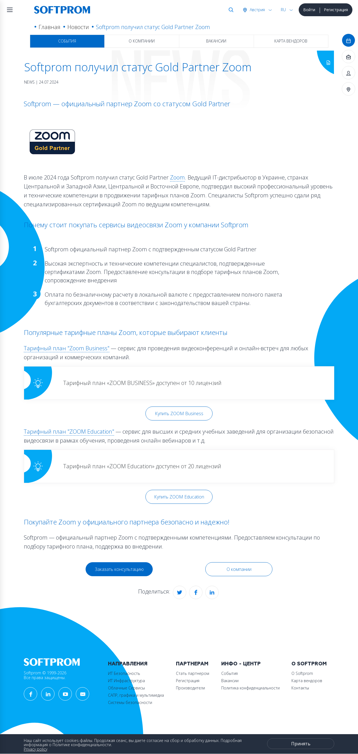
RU (283, 9)
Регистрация (336, 9)
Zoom (177, 177)
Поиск (230, 10)
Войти (309, 9)
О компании (142, 41)
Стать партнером (192, 673)
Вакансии (216, 41)
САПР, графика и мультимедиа (136, 695)
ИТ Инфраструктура (126, 680)
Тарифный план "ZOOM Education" (69, 431)
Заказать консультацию (119, 569)
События (67, 41)
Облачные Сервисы (126, 688)
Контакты (300, 688)
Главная (49, 27)
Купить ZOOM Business (179, 413)
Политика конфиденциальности (250, 688)
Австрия (257, 9)
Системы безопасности (130, 702)
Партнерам (192, 664)
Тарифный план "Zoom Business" (66, 348)
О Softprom (309, 664)
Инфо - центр (241, 664)
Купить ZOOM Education (179, 497)
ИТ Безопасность (124, 673)
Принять (300, 744)
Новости (78, 27)
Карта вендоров (290, 41)
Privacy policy (35, 749)
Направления (127, 664)
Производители (190, 688)
